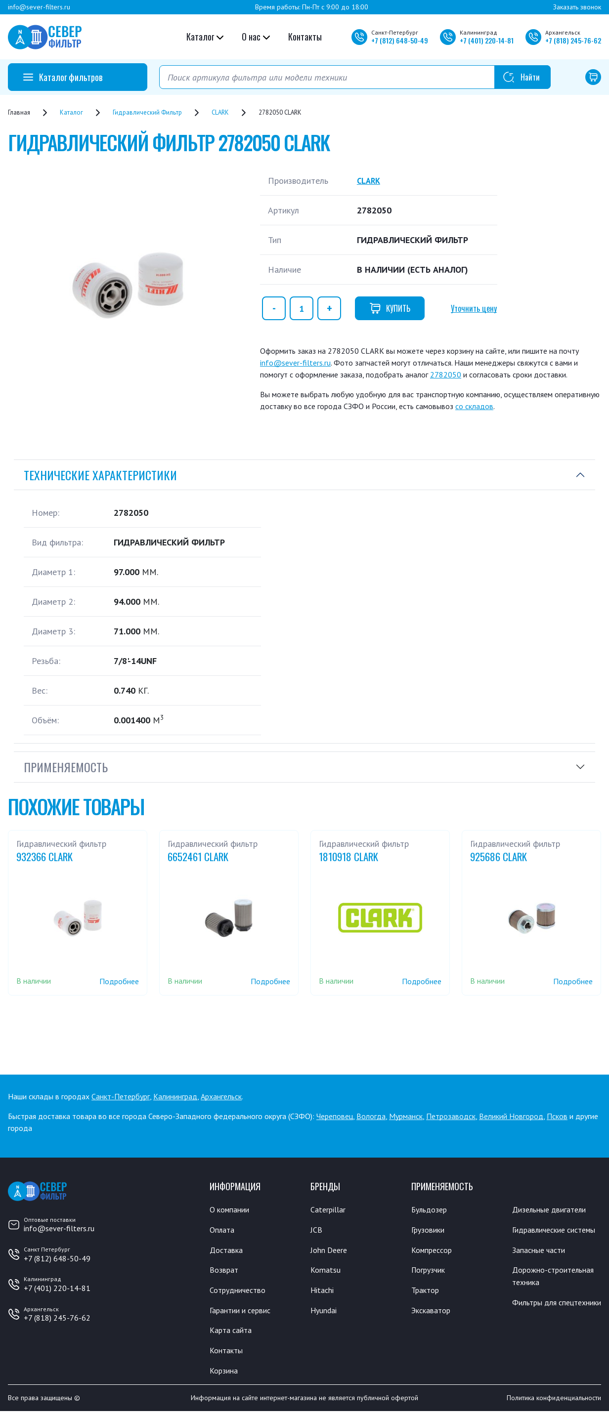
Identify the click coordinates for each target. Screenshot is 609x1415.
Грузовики (430, 1230)
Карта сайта (233, 1332)
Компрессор (434, 1250)
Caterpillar (329, 1209)
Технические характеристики (100, 475)
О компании (232, 1209)
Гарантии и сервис (244, 1312)
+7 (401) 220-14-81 (57, 1288)
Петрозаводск (451, 1116)
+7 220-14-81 (487, 40)
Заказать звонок (577, 6)
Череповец (334, 1116)
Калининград (175, 1096)
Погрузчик (430, 1271)
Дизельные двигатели (553, 1209)
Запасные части (541, 1263)
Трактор (427, 1291)
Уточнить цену (474, 308)
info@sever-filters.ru (39, 6)
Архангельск (221, 1096)
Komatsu (326, 1271)
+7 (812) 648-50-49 (57, 1258)
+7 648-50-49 (399, 40)
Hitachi (323, 1291)
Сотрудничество (240, 1291)
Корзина (225, 1373)
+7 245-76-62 (573, 40)
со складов (474, 406)
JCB (316, 1230)
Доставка (228, 1250)
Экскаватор (433, 1312)
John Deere (330, 1250)
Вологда (371, 1116)
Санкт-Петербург (120, 1096)
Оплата (223, 1230)
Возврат (225, 1271)
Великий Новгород (511, 1116)
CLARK (370, 180)
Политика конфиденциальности (554, 1401)
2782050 (445, 374)
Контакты (305, 36)
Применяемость (66, 767)
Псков (557, 1116)
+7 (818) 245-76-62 (57, 1318)
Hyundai (324, 1312)
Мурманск (406, 1116)
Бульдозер (431, 1209)
